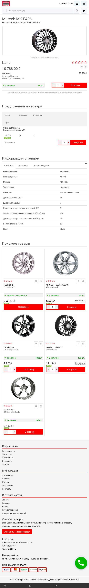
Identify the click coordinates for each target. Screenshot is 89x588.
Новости (6, 479)
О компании (7, 475)
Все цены (80, 300)
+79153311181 (66, 4)
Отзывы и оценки (41, 165)
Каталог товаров (10, 510)
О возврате (7, 461)
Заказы (5, 500)
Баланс (5, 506)
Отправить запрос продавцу (17, 532)
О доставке (7, 458)
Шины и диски (11, 22)
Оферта (5, 464)
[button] (81, 563)
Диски (22, 22)
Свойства (8, 165)
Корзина (6, 503)
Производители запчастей (14, 513)
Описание (22, 165)
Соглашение (7, 485)
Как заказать (8, 451)
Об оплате (6, 454)
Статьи (5, 482)
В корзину (75, 85)
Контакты (6, 489)
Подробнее (23, 307)
